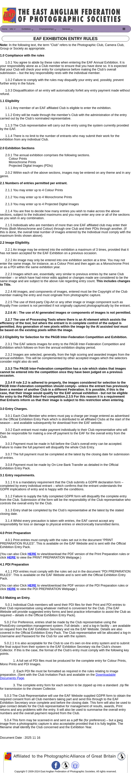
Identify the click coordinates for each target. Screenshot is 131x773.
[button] (13, 30)
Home (4, 29)
